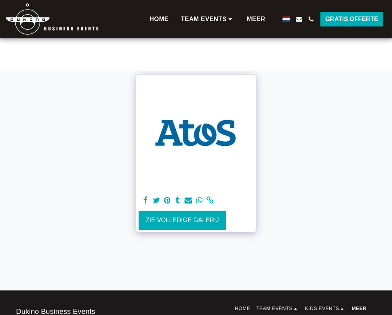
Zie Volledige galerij (182, 220)
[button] (207, 19)
